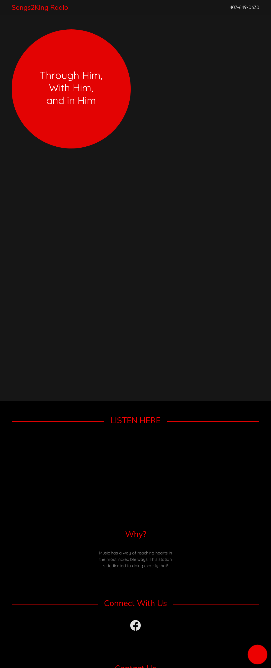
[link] (100, 8)
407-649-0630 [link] (244, 7)
